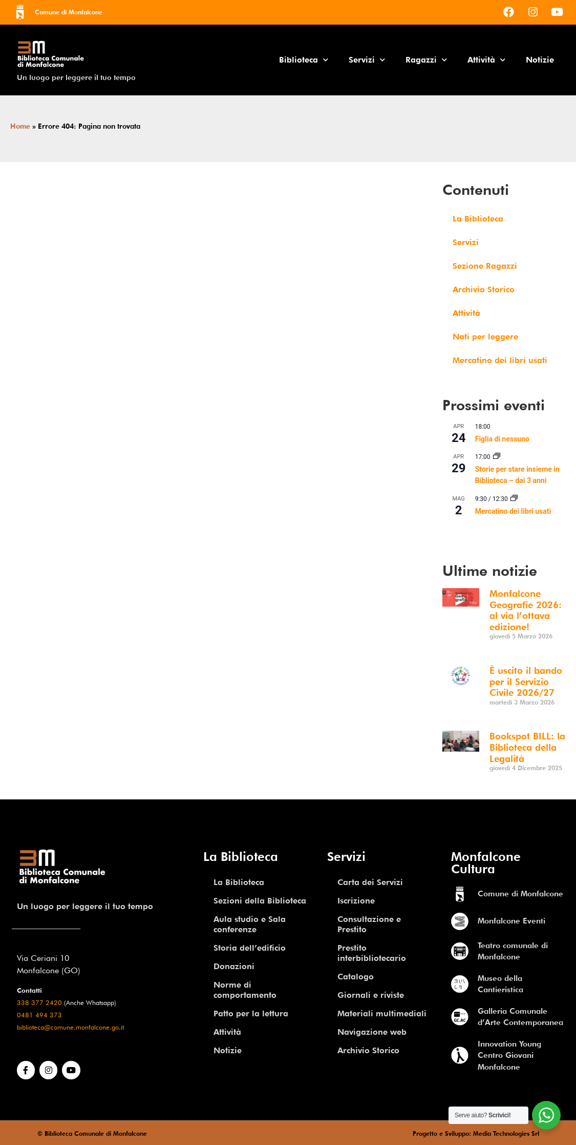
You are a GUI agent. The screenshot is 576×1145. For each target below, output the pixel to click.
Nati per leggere (485, 337)
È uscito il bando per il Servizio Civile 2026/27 (525, 681)
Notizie (540, 60)
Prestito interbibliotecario (371, 953)
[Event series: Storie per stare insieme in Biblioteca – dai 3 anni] (496, 456)
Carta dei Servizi (370, 882)
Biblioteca (303, 60)
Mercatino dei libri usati (500, 360)
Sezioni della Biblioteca (260, 901)
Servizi (367, 60)
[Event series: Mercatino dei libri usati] (514, 499)
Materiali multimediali (381, 1013)
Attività (486, 60)
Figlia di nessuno (502, 439)
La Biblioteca (478, 219)
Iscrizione (356, 901)
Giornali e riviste (370, 995)
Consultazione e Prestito (369, 924)
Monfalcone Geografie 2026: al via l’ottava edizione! (525, 610)
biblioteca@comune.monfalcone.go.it (70, 1027)
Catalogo (355, 976)
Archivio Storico (484, 289)
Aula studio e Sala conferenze (250, 924)
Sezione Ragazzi (485, 266)
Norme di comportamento (245, 990)
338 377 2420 (39, 1003)
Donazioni (234, 966)
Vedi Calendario (467, 533)
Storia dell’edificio (250, 948)
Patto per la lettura (251, 1013)
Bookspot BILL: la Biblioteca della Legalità (527, 747)
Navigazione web (372, 1032)
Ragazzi (426, 60)
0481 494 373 (39, 1015)
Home (20, 126)
